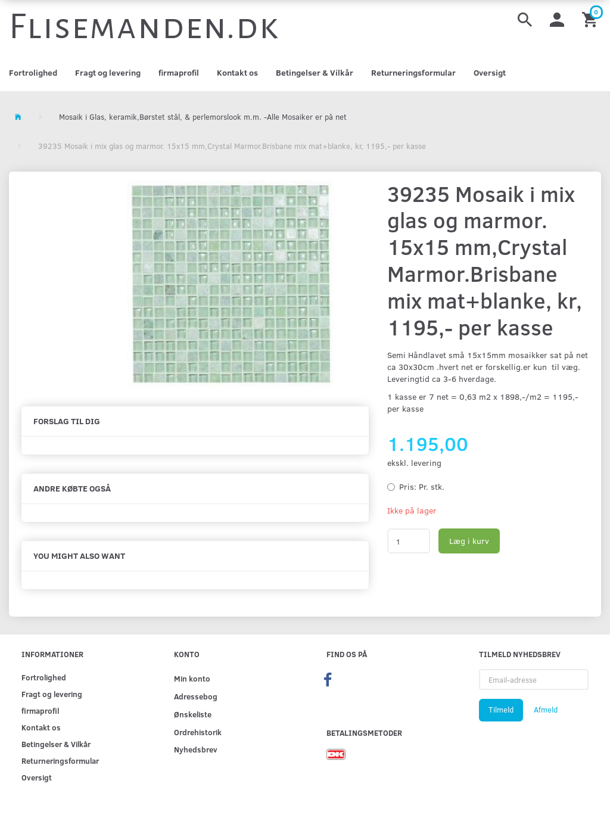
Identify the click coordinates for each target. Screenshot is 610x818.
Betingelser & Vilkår (314, 72)
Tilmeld (500, 709)
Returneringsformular (413, 72)
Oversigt (490, 72)
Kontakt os (237, 72)
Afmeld (546, 709)
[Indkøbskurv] (591, 19)
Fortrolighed (33, 72)
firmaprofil (178, 72)
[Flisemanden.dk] (144, 27)
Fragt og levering (108, 72)
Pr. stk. (421, 486)
